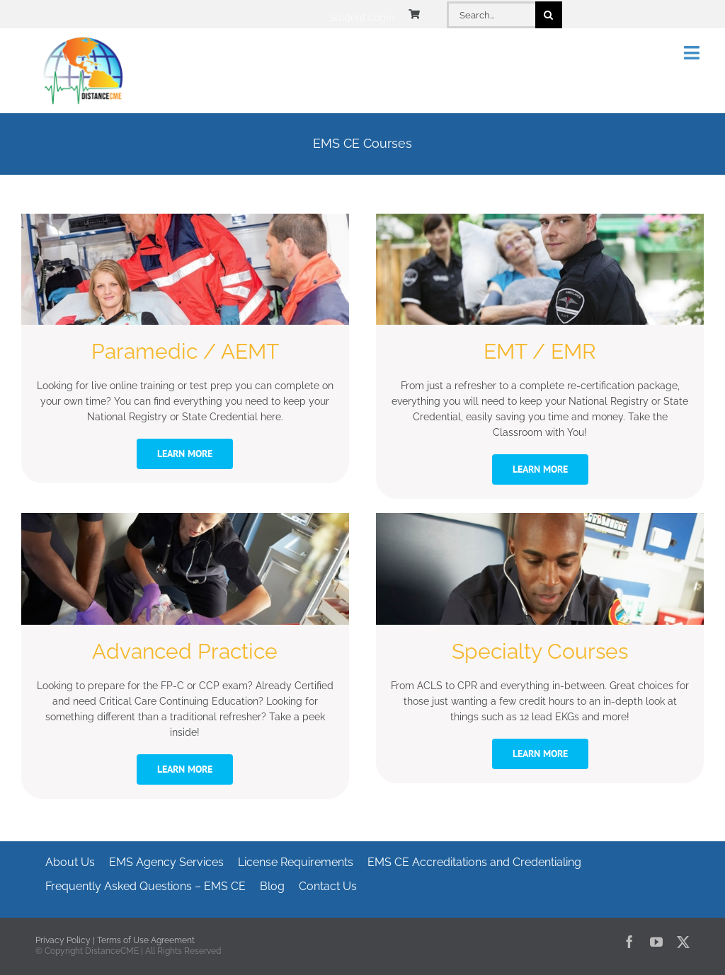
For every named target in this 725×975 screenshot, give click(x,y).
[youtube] (656, 941)
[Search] (548, 14)
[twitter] (683, 941)
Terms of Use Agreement (146, 940)
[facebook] (629, 941)
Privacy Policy (63, 940)
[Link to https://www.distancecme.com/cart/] (414, 14)
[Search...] (491, 14)
